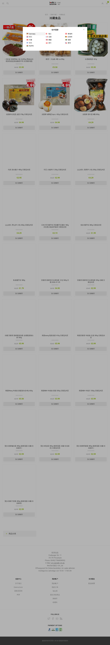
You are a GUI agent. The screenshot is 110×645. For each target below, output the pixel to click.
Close (84, 29)
